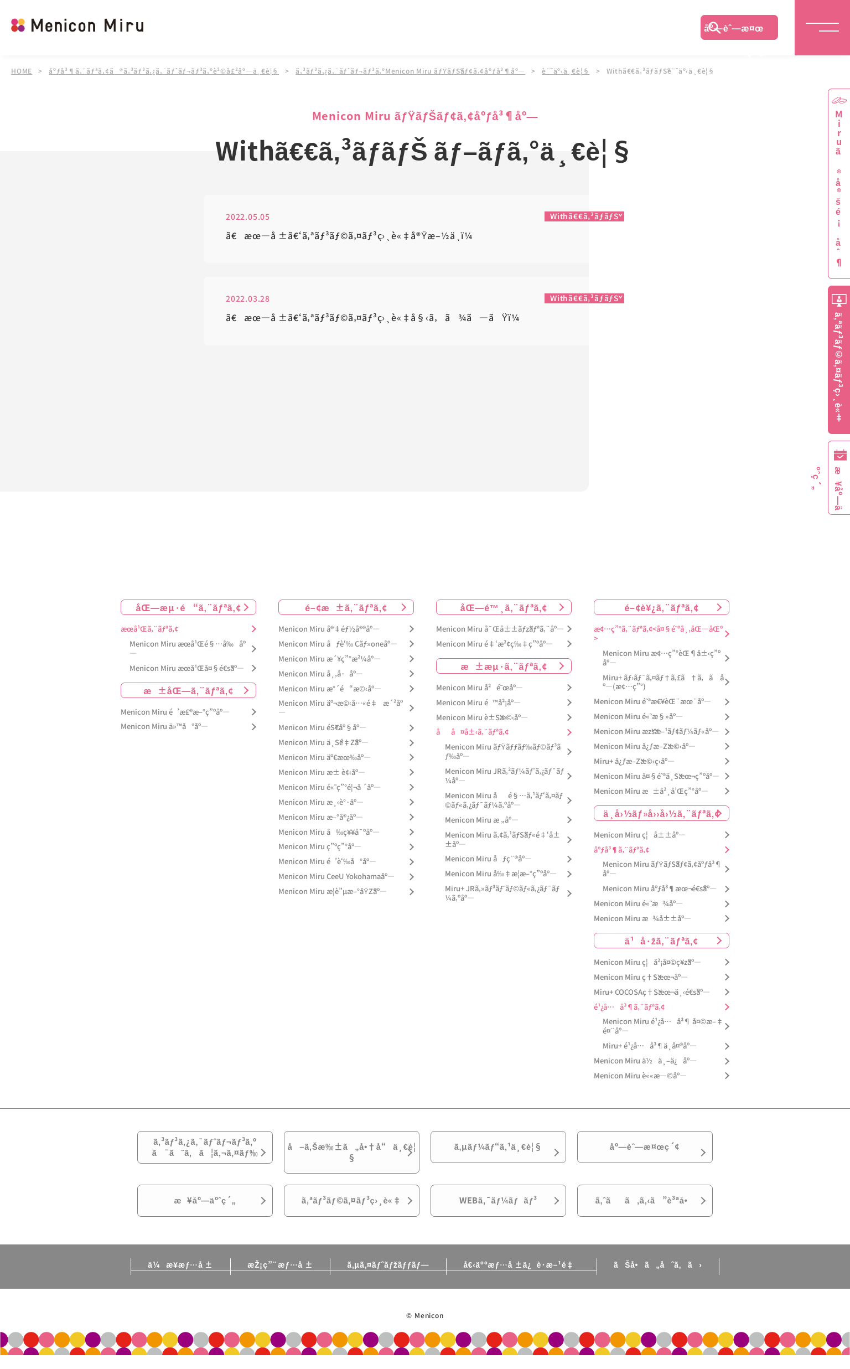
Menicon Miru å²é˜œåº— (479, 688)
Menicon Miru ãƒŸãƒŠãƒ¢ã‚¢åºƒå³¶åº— (662, 869)
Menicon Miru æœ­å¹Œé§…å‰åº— (187, 648)
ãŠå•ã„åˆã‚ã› (670, 1278)
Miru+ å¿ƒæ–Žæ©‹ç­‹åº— (634, 761)
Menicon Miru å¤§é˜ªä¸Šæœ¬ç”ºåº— (656, 776)
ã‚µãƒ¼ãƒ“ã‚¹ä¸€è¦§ (498, 1149)
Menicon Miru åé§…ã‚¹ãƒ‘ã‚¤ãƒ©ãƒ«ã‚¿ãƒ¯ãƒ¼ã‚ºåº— (504, 800)
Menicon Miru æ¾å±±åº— (642, 918)
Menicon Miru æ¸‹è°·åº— (321, 802)
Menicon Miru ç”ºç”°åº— (319, 847)
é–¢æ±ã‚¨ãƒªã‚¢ (346, 607)
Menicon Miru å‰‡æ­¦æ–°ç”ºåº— (501, 874)
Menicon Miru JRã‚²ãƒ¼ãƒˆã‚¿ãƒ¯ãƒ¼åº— (504, 776)
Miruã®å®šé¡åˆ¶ (839, 188)
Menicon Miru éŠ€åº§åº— (322, 728)
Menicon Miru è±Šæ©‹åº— (482, 717)
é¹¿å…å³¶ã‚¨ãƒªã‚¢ (629, 1007)
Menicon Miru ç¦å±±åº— (640, 835)
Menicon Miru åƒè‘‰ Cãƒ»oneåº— (337, 644)
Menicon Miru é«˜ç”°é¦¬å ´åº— (329, 787)
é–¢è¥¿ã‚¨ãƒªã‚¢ (661, 607)
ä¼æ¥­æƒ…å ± (168, 1278)
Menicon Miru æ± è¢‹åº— (321, 772)
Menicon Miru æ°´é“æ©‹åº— (329, 689)
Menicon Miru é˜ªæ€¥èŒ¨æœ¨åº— (652, 702)
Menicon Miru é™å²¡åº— (478, 702)
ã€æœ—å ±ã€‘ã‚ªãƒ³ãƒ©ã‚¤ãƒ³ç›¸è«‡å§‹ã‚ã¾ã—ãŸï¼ (376, 318)
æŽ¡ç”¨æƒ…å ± (274, 1278)
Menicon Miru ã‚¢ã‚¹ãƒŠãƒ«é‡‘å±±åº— (502, 839)
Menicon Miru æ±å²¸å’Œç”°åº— (651, 791)
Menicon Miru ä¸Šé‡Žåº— (323, 742)
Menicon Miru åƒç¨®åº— (488, 859)
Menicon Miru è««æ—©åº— (640, 1076)
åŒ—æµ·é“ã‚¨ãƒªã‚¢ (188, 607)
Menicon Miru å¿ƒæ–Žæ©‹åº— (645, 746)
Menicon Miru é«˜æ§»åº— (638, 717)
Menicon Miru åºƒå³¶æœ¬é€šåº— (660, 889)
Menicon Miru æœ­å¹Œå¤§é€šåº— (186, 668)
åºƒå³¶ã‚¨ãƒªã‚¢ (621, 850)
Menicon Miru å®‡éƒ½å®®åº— (329, 629)
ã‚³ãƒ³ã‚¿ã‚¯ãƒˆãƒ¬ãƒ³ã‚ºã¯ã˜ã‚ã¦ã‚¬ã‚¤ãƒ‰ (205, 1150)
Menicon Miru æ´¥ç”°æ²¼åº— (329, 659)
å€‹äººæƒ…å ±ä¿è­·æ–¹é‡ (527, 1278)
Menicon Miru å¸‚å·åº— (320, 674)
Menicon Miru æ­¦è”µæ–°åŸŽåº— (332, 891)
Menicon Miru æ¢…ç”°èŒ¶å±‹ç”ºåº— (662, 658)
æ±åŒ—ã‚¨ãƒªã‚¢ (188, 690)
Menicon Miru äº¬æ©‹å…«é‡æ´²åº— (340, 708)
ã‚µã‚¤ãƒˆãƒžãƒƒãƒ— (388, 1278)
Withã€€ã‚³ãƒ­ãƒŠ (583, 216)
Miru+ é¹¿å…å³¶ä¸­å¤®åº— (650, 1046)
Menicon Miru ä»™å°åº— (164, 727)
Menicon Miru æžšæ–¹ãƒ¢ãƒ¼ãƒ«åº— (656, 731)
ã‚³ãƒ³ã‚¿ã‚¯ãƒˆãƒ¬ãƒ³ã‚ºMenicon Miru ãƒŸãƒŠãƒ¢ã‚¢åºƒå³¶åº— (412, 70)
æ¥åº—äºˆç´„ (205, 1211)
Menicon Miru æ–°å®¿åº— (320, 817)
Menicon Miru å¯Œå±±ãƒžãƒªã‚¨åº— (500, 629)
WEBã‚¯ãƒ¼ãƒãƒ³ (498, 1211)
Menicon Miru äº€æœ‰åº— (324, 757)
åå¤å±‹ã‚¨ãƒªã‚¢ (472, 732)
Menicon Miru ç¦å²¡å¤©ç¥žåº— (647, 962)
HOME (21, 70)
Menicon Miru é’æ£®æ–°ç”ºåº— (175, 712)
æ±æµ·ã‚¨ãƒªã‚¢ (504, 666)
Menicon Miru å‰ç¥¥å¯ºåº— (329, 832)
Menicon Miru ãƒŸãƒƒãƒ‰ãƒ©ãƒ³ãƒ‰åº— (503, 752)
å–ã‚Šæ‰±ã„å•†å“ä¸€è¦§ (351, 1156)
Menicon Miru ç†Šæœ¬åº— (641, 977)
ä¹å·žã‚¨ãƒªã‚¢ (661, 940)
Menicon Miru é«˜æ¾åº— (638, 903)
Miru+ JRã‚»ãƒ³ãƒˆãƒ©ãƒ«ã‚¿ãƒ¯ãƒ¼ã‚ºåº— (502, 894)
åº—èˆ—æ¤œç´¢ (734, 30)
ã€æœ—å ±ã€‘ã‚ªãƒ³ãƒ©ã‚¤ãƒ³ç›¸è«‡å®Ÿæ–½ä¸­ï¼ (353, 236)
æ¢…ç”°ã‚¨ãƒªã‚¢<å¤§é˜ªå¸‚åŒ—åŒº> (658, 633)
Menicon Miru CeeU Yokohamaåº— (336, 877)
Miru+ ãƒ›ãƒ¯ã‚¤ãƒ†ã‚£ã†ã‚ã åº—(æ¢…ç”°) (663, 682)
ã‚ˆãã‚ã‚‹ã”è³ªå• (645, 1211)
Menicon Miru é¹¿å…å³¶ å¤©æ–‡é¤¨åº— (663, 1026)
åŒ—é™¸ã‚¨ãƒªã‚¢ (503, 607)
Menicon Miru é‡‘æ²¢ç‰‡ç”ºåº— (494, 644)
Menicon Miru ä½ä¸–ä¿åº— (645, 1061)
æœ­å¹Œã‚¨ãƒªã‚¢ (149, 629)
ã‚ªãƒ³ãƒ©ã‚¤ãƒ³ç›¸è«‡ (351, 1211)
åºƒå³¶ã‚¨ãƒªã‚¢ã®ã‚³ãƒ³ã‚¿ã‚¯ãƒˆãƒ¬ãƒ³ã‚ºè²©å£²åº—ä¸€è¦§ (164, 70)
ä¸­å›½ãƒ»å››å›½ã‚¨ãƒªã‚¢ (661, 813)
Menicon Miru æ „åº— (482, 820)
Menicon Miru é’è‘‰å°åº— (327, 862)
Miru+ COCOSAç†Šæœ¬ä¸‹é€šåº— (652, 992)
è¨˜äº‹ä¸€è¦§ (567, 70)
